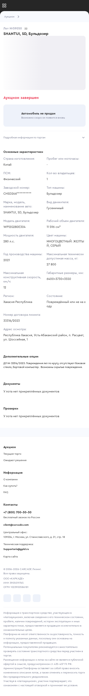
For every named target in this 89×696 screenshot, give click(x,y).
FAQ (5, 492)
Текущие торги (12, 454)
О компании (10, 479)
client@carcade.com (16, 525)
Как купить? (10, 486)
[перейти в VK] (7, 598)
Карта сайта (10, 556)
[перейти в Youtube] (27, 598)
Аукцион (9, 16)
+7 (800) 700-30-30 (17, 512)
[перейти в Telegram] (17, 598)
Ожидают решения (14, 460)
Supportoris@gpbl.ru (16, 549)
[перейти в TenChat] (36, 598)
